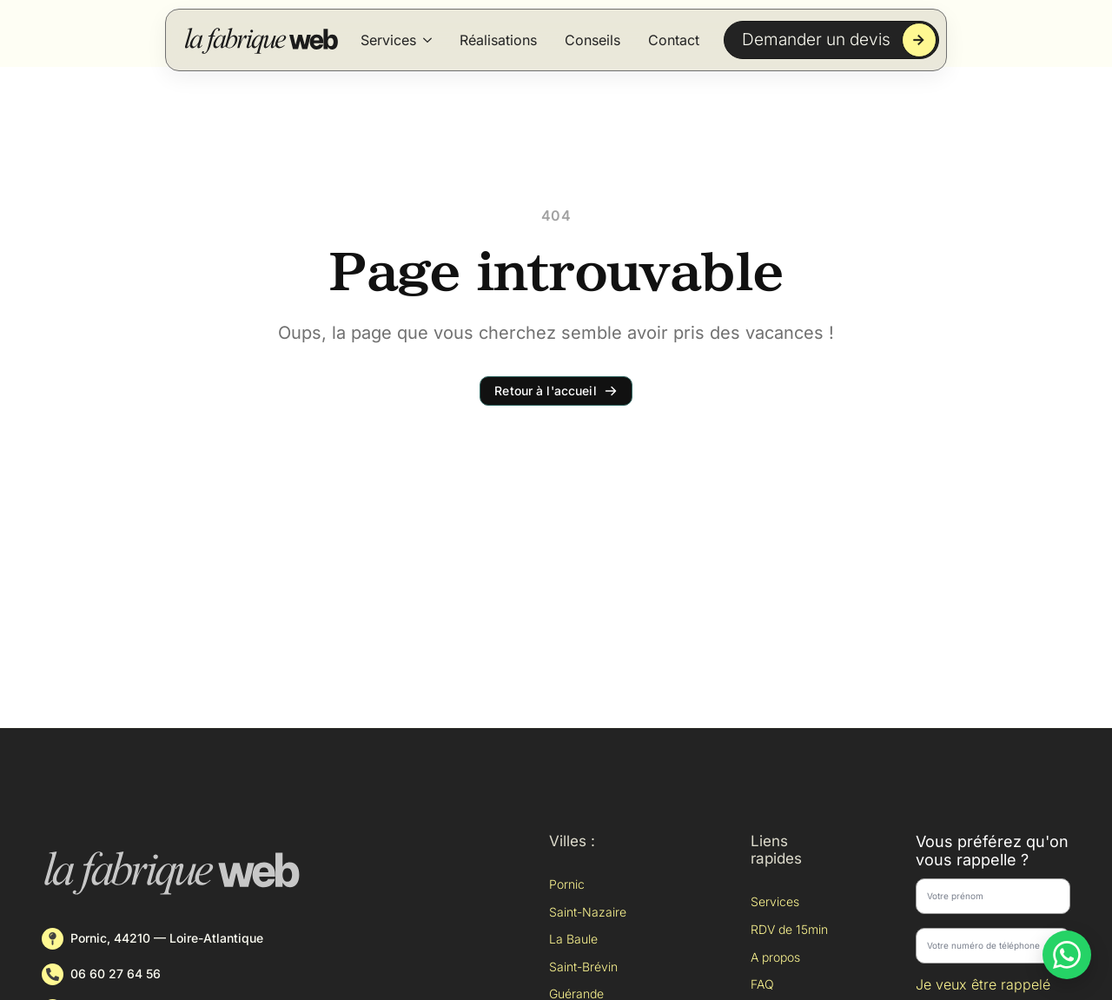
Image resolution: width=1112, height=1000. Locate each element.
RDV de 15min (789, 929)
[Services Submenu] (427, 40)
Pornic (567, 884)
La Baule (573, 938)
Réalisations (498, 40)
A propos (775, 957)
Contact (673, 40)
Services (388, 40)
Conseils (592, 40)
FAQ (762, 984)
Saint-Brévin (583, 966)
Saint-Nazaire (587, 911)
